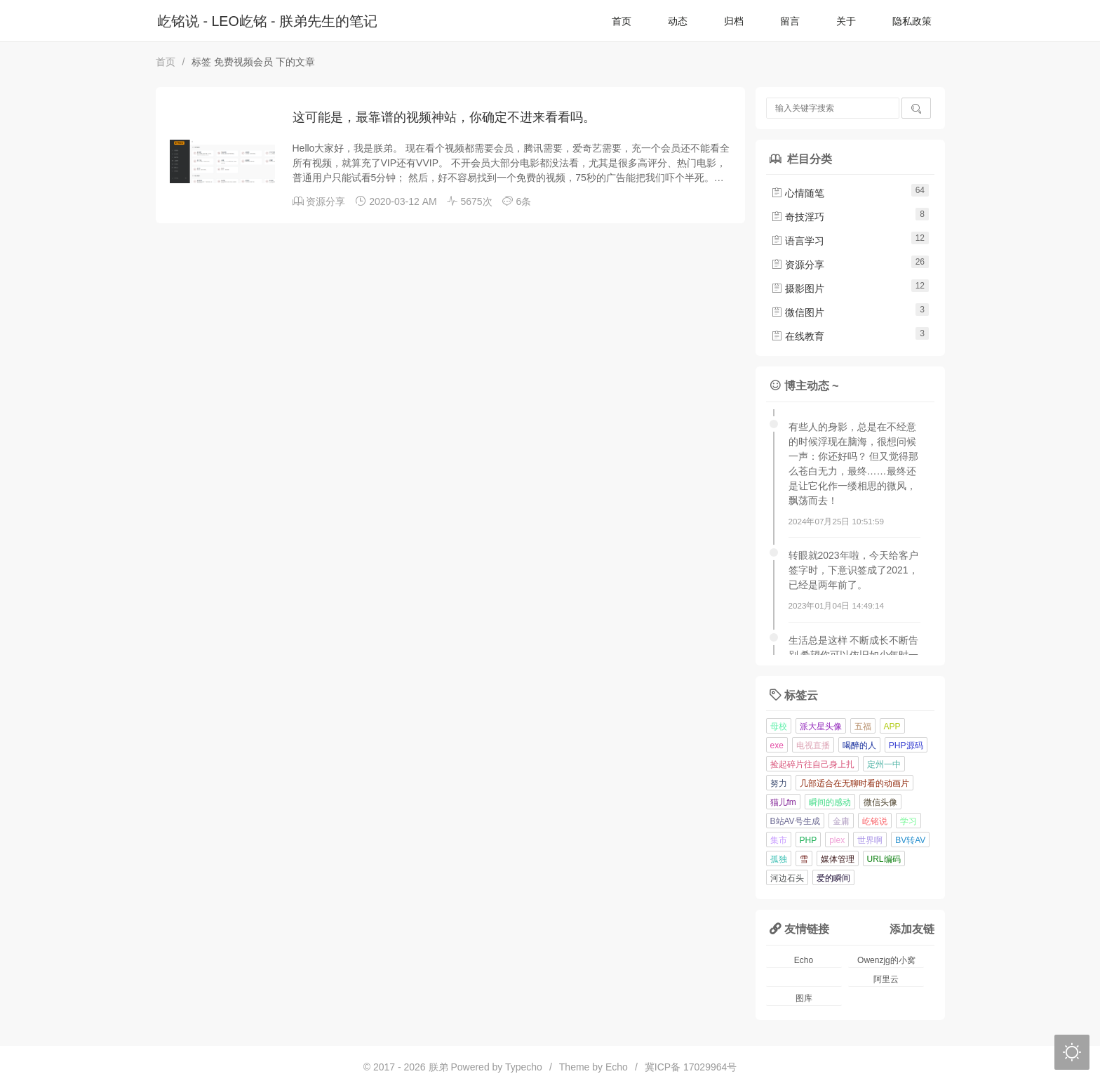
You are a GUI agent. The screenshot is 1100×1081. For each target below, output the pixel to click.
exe (777, 745)
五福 (862, 726)
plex (837, 840)
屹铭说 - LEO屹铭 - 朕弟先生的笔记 (267, 21)
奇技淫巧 (797, 217)
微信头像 (880, 802)
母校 (778, 726)
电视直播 (813, 745)
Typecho (523, 1067)
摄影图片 (797, 288)
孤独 (778, 859)
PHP (808, 840)
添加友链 (912, 928)
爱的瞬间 (833, 878)
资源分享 (325, 201)
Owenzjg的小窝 (886, 960)
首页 (621, 21)
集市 (778, 840)
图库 (804, 998)
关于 (846, 21)
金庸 (841, 821)
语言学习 (797, 240)
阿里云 (886, 979)
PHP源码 (906, 745)
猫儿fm (783, 802)
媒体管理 (837, 859)
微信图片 (797, 312)
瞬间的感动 (830, 802)
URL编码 (884, 859)
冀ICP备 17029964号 (691, 1067)
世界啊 (870, 840)
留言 (790, 21)
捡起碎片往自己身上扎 (812, 764)
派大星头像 (821, 726)
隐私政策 (912, 21)
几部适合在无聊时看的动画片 (854, 783)
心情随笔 (797, 193)
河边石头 (787, 878)
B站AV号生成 (795, 821)
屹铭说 (874, 821)
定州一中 (884, 764)
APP (892, 726)
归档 (734, 21)
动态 (678, 21)
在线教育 (797, 336)
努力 (778, 783)
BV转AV (910, 840)
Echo (803, 960)
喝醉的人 (859, 745)
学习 (908, 821)
